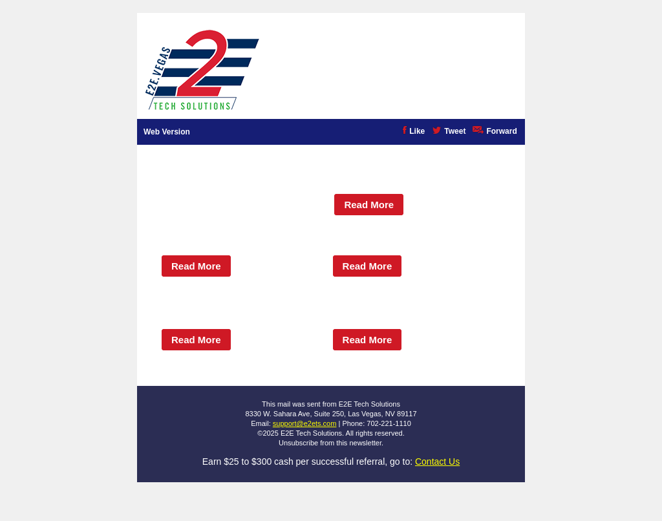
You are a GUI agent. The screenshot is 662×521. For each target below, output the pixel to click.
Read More (369, 204)
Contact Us (437, 461)
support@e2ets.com (305, 423)
